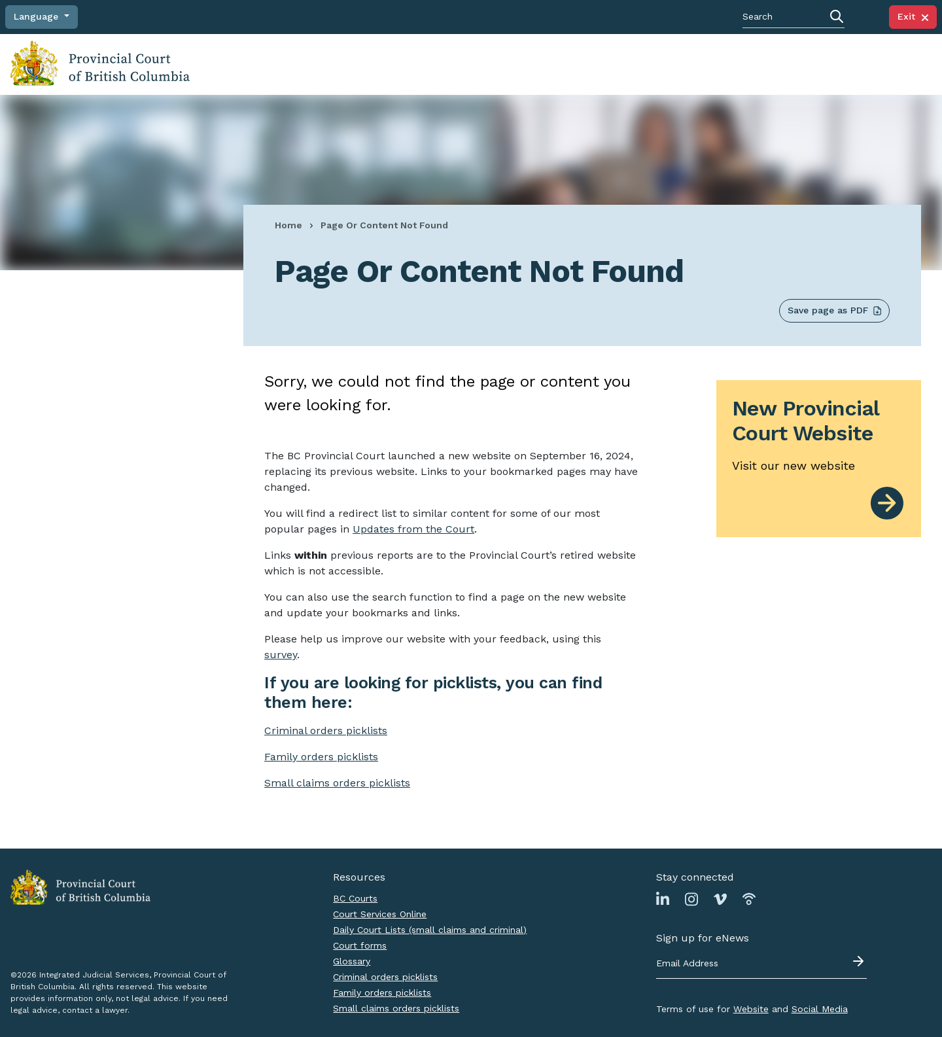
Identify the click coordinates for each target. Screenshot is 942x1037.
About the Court (804, 64)
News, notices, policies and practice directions (678, 64)
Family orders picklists (382, 992)
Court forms (360, 945)
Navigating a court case (290, 64)
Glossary (351, 961)
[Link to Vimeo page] (720, 898)
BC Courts (355, 898)
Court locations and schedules (520, 64)
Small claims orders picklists (337, 783)
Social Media (820, 1009)
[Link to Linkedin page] (662, 898)
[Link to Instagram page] (691, 898)
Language (37, 16)
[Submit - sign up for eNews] (859, 961)
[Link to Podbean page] (749, 898)
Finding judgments (401, 64)
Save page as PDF (834, 310)
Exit (913, 16)
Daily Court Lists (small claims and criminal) (430, 929)
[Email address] (761, 964)
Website (751, 1009)
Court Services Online (380, 914)
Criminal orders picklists (385, 977)
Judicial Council (886, 64)
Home (288, 225)
